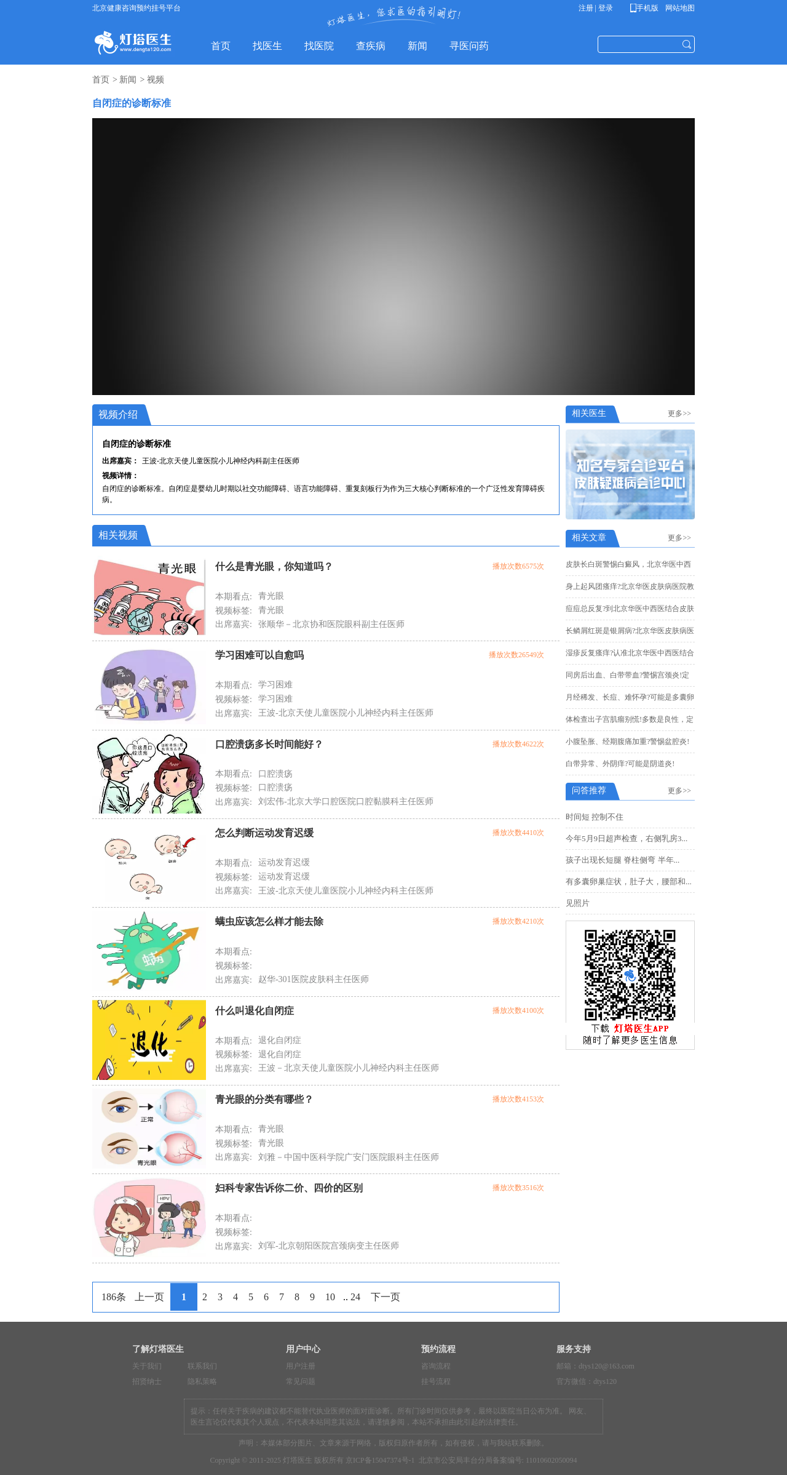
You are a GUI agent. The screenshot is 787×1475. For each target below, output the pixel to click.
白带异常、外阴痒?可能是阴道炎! (620, 763)
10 (330, 1297)
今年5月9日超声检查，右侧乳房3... (626, 838)
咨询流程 (436, 1366)
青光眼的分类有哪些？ (264, 1099)
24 (355, 1297)
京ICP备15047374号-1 (380, 1460)
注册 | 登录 (596, 8)
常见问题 (300, 1381)
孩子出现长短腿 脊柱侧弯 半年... (622, 860)
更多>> (681, 413)
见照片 (578, 903)
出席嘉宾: (233, 624)
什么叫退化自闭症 (254, 1010)
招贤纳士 (147, 1381)
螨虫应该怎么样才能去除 (269, 921)
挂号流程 (436, 1381)
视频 (155, 79)
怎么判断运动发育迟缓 (264, 833)
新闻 (127, 79)
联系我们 (202, 1366)
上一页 (149, 1297)
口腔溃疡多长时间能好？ (269, 744)
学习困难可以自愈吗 (259, 655)
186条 (113, 1297)
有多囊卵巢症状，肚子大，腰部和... (629, 881)
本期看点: (233, 596)
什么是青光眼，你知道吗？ (274, 566)
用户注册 (300, 1366)
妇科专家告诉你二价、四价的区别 (289, 1188)
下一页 (385, 1297)
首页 (100, 79)
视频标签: (233, 610)
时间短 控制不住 (594, 816)
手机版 (646, 8)
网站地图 (679, 8)
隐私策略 (202, 1381)
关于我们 (147, 1366)
